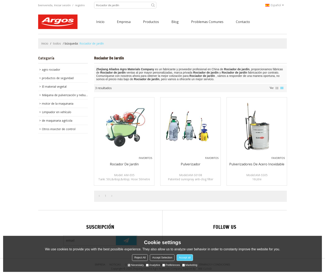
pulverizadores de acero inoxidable (256, 164)
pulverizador (190, 164)
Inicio (100, 21)
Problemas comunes (207, 21)
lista (276, 88)
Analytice (153, 265)
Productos (151, 21)
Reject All (140, 257)
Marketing (189, 265)
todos (57, 43)
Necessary (136, 265)
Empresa (124, 21)
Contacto (243, 21)
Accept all (184, 257)
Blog (175, 21)
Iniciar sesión (62, 5)
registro (80, 5)
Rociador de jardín (124, 164)
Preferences (171, 265)
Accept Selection (162, 257)
